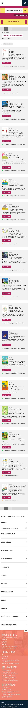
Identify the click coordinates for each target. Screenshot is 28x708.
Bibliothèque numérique (9, 648)
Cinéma (4, 643)
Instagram (5, 656)
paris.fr (2, 702)
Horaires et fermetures (8, 672)
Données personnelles (14, 694)
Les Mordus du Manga (8, 679)
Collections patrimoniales (9, 646)
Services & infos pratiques (9, 637)
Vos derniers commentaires (10, 680)
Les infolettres (6, 662)
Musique (4, 641)
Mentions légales (7, 696)
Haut (26, 630)
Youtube (4, 658)
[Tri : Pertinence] (8, 44)
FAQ (3, 687)
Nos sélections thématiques (10, 674)
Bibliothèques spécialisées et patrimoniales (12, 704)
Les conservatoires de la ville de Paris (10, 706)
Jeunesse (4, 644)
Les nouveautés (6, 670)
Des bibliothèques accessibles (10, 691)
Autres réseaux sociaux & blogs (10, 660)
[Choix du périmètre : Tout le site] (2, 10)
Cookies (4, 694)
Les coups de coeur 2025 (9, 677)
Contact (8, 687)
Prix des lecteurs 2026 (8, 675)
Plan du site (5, 698)
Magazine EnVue (7, 689)
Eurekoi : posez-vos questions (10, 663)
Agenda (4, 639)
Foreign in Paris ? (7, 692)
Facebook (5, 655)
